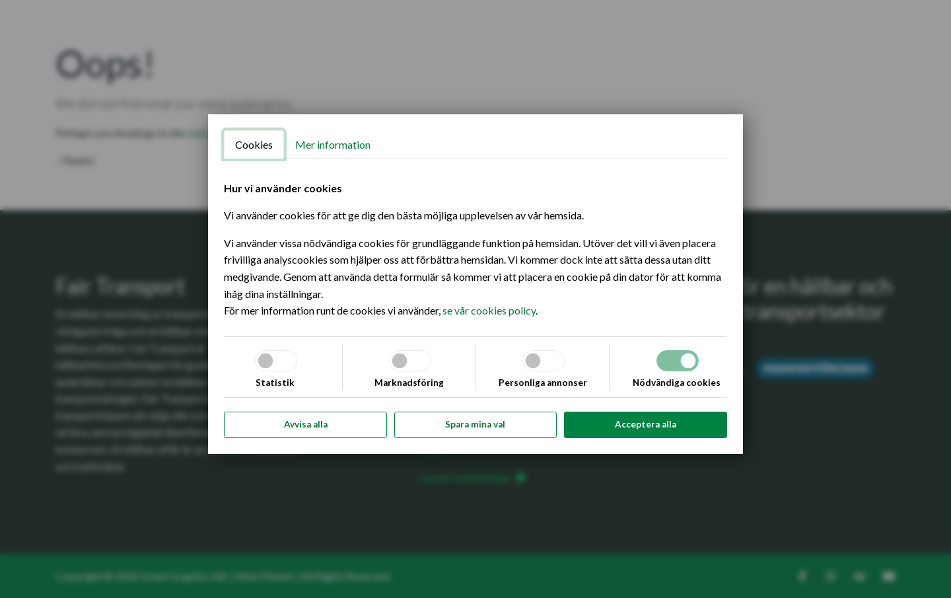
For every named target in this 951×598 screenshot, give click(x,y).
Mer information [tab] (332, 144)
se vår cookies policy (489, 310)
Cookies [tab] (254, 144)
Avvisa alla (306, 424)
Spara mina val (475, 424)
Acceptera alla (645, 424)
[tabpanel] (475, 249)
